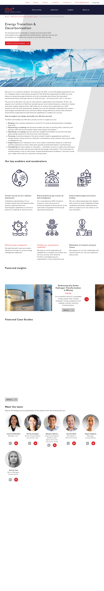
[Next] (86, 299)
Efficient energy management (16, 245)
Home (7, 16)
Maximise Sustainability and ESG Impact (24, 16)
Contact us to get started (15, 43)
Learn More (8, 385)
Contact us (67, 2)
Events (35, 2)
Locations (55, 2)
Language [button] (96, 2)
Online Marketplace (82, 2)
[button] (37, 10)
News (27, 2)
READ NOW (68, 293)
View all (66, 310)
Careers (45, 2)
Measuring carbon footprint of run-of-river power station (19, 376)
